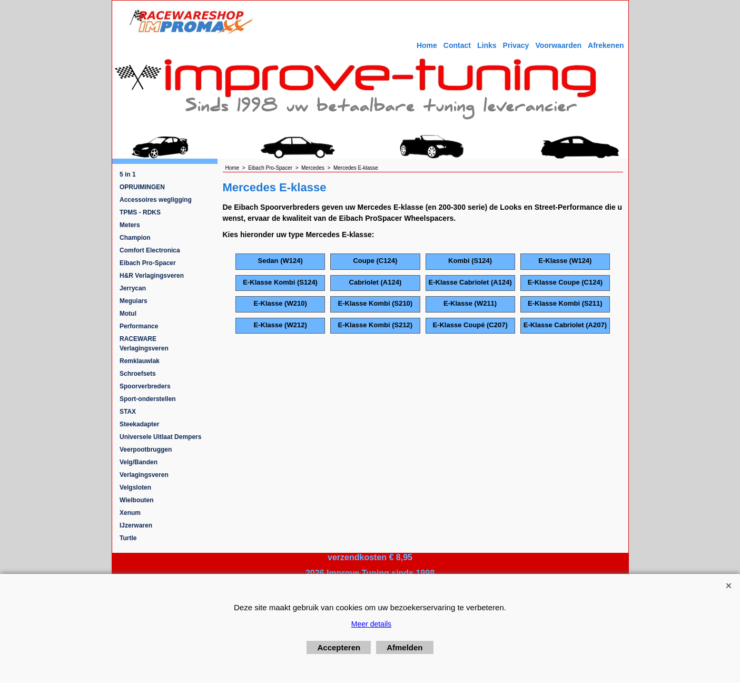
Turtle (128, 538)
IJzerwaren (136, 525)
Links (487, 45)
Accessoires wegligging (156, 199)
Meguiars (133, 301)
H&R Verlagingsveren (152, 275)
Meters (130, 225)
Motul (128, 313)
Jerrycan (133, 288)
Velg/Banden (138, 462)
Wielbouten (137, 500)
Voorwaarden (558, 45)
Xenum (130, 512)
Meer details (371, 624)
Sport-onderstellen (148, 399)
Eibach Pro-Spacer (148, 263)
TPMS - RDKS (140, 212)
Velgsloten (135, 487)
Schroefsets (138, 373)
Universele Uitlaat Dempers (160, 437)
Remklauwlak (140, 361)
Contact (457, 45)
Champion (135, 237)
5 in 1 (128, 174)
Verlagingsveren (144, 475)
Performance (139, 326)
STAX (128, 411)
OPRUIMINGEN (142, 187)
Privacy (516, 45)
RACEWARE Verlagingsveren (144, 343)
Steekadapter (139, 424)
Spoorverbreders (145, 386)
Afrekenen (606, 45)
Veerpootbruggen (146, 449)
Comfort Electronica (150, 250)
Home (427, 45)
